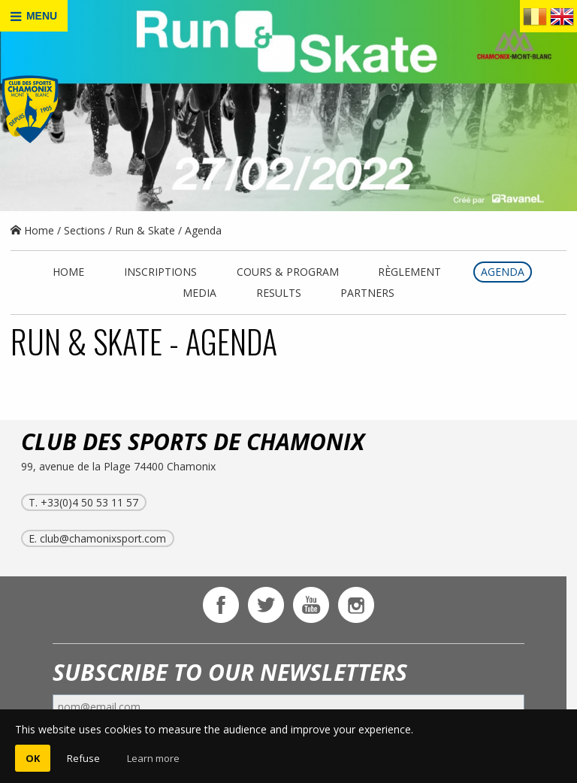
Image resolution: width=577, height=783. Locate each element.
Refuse (83, 758)
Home (32, 230)
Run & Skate (145, 230)
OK (33, 758)
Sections (84, 230)
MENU (34, 16)
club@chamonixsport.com (103, 538)
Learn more (153, 758)
